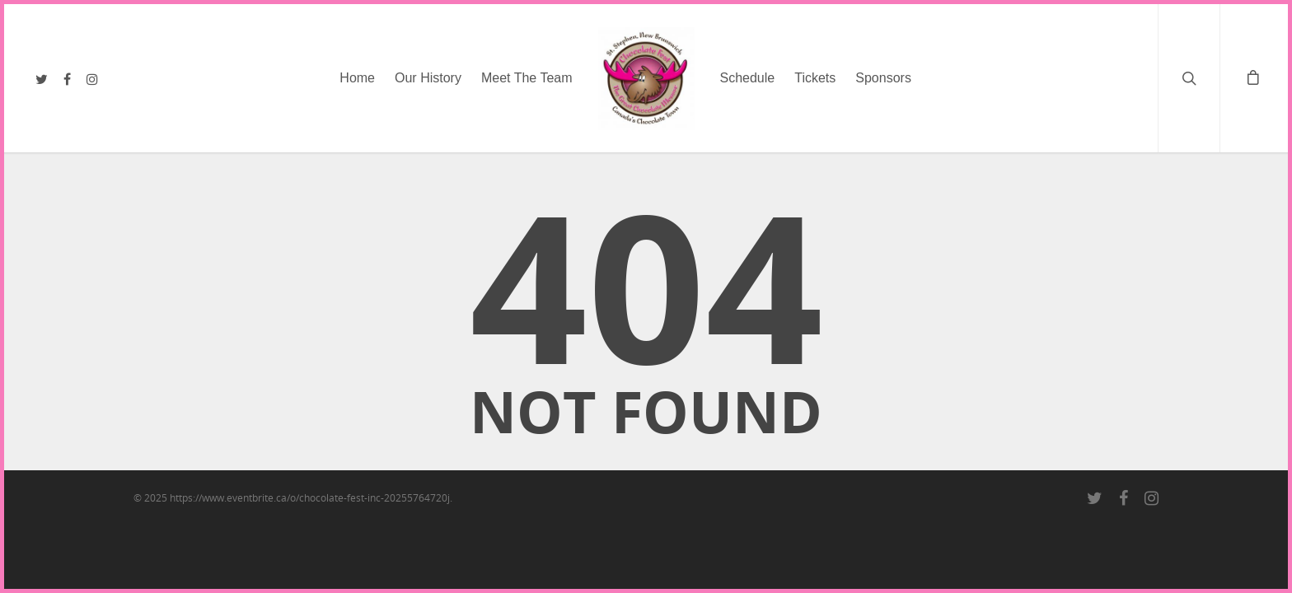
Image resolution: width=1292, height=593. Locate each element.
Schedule (747, 78)
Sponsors (883, 78)
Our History (428, 78)
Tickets (815, 78)
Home (357, 78)
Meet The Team (527, 78)
